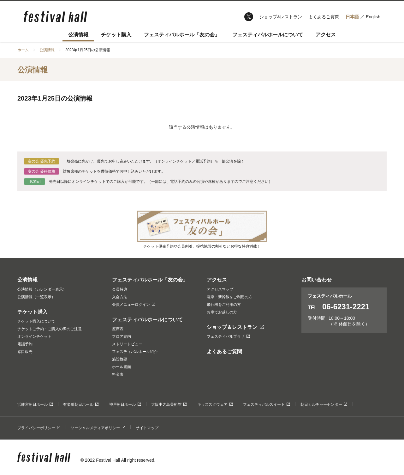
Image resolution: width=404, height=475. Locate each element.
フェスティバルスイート (266, 404)
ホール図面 (121, 367)
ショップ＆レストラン (235, 327)
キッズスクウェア (215, 404)
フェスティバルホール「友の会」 (182, 34)
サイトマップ (147, 428)
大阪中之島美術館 (169, 404)
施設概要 (119, 359)
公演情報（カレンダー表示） (42, 289)
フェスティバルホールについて (267, 34)
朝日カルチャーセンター (323, 404)
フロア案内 (121, 336)
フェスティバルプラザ (228, 336)
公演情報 (78, 34)
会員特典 (119, 289)
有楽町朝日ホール (80, 404)
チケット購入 (116, 34)
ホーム (23, 50)
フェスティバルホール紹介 (134, 351)
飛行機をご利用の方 (224, 304)
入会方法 (119, 297)
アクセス (326, 34)
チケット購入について (36, 321)
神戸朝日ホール (125, 404)
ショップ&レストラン (280, 16)
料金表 (117, 374)
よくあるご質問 (323, 16)
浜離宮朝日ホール (35, 404)
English (373, 16)
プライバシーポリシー (38, 428)
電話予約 (25, 344)
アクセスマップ (220, 289)
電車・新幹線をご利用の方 (229, 297)
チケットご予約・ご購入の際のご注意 (49, 329)
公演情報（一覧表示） (36, 297)
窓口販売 (25, 351)
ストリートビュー (127, 344)
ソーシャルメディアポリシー (98, 428)
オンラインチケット (34, 336)
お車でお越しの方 (222, 312)
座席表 (117, 329)
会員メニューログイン (133, 304)
